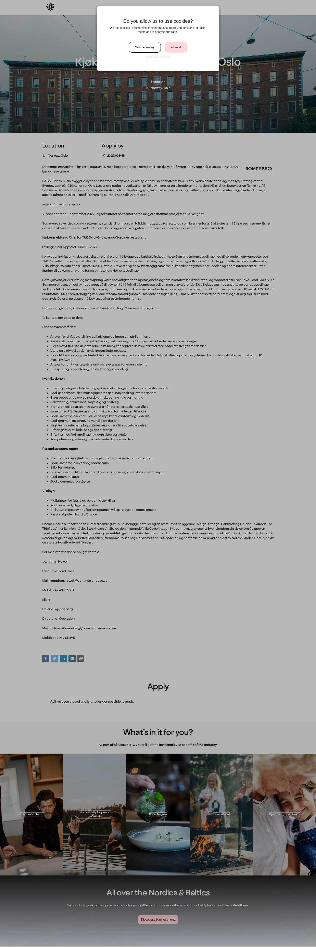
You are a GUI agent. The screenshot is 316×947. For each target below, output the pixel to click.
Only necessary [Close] (144, 47)
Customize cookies (158, 56)
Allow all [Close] (176, 47)
